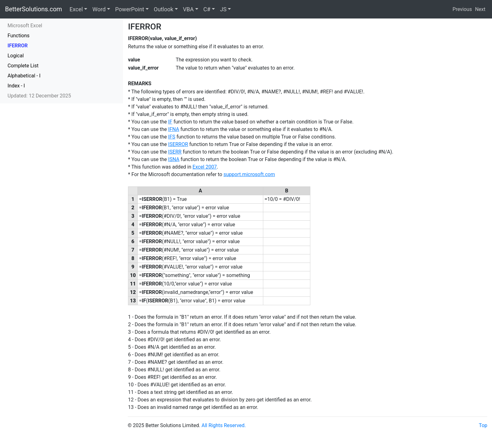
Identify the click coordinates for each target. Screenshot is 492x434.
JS (223, 9)
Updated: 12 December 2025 (39, 96)
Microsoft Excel (25, 26)
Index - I (16, 86)
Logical (16, 56)
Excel (76, 9)
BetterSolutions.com (33, 9)
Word (98, 9)
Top (483, 425)
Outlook (163, 9)
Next (480, 9)
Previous (462, 9)
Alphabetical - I (24, 76)
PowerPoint (129, 9)
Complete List (23, 66)
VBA (188, 9)
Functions (18, 36)
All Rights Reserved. (223, 425)
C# (207, 9)
